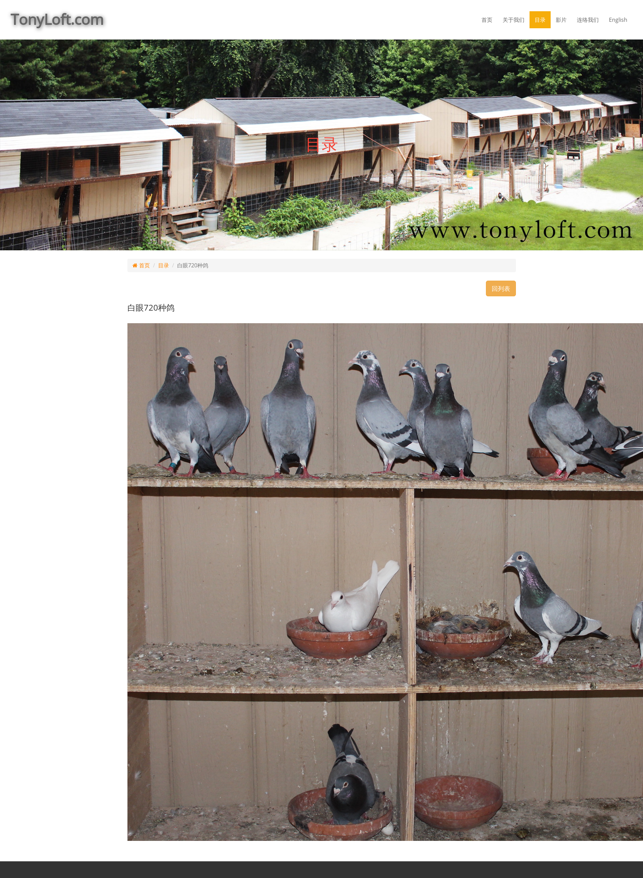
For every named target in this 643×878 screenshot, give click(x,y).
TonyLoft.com (57, 19)
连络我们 (588, 19)
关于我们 (513, 19)
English (618, 19)
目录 (540, 19)
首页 (486, 19)
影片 (561, 19)
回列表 (501, 288)
